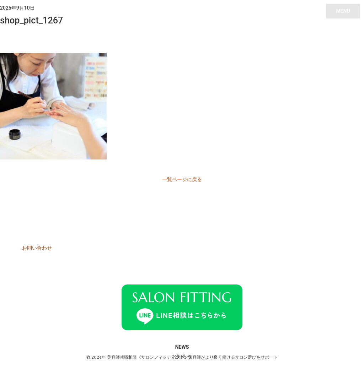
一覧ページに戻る (182, 179)
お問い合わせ (37, 248)
